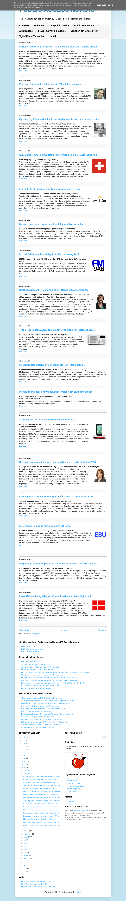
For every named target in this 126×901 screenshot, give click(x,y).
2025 (24, 740)
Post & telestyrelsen (73, 791)
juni (25, 843)
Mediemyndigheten (73, 789)
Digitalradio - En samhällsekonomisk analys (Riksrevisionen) (42, 675)
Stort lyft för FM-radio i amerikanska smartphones (47, 419)
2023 (24, 746)
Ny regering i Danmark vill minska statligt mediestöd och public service (59, 119)
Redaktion (70, 801)
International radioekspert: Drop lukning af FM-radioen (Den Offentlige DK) (47, 714)
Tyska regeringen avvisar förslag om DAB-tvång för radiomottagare (57, 330)
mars (26, 852)
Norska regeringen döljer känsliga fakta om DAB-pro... (42, 791)
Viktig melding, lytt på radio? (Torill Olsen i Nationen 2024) (41, 698)
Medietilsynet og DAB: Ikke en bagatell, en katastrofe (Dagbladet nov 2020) (47, 701)
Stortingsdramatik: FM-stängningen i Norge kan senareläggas (53, 290)
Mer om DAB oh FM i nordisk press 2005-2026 (37, 727)
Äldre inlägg (102, 630)
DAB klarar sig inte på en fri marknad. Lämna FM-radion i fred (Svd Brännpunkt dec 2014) (52, 683)
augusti (26, 837)
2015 (24, 862)
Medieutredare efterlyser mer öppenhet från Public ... (41, 804)
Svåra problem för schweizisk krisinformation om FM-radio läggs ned (58, 155)
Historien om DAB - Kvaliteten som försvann (36, 688)
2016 (24, 768)
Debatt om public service (29, 661)
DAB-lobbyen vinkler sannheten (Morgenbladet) (37, 717)
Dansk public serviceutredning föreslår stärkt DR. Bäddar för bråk (56, 496)
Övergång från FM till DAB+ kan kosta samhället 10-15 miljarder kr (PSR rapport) (49, 680)
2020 (24, 756)
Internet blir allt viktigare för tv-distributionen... (39, 788)
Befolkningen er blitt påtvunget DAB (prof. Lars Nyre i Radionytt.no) (44, 722)
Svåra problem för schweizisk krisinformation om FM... (42, 785)
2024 (24, 743)
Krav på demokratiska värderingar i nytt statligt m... (41, 813)
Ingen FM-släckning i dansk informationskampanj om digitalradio (55, 596)
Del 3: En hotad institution (30, 652)
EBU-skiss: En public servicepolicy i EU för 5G (45, 526)
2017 (24, 765)
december (27, 770)
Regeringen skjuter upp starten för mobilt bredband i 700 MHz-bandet (58, 563)
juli (25, 840)
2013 (24, 868)
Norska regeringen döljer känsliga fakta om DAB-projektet (51, 224)
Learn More (101, 5)
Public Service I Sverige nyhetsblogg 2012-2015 (38, 886)
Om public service (59, 25)
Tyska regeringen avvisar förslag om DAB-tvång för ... (42, 801)
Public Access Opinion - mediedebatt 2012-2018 (38, 881)
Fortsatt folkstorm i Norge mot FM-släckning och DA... (42, 776)
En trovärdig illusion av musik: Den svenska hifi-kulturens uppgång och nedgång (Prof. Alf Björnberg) (56, 672)
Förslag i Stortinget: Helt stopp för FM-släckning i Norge (50, 84)
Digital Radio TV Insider (31, 36)
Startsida (64, 630)
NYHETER (24, 25)
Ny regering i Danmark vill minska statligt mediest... (41, 782)
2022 (24, 749)
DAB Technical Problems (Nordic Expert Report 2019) (40, 685)
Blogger (78, 892)
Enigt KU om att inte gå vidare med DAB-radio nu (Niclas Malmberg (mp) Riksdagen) (50, 677)
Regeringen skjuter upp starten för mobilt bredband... (41, 822)
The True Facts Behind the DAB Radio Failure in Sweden (41, 725)
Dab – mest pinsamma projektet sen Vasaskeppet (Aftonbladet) (43, 709)
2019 (24, 759)
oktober (26, 831)
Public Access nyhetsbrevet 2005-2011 (34, 884)
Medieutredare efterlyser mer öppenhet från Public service (52, 365)
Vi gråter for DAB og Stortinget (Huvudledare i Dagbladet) (41, 719)
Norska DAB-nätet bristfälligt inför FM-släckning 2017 (49, 254)
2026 (24, 737)
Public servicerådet (81, 811)
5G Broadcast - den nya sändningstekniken (36, 664)
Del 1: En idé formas (28, 646)
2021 (24, 752)
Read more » (23, 70)
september (28, 834)
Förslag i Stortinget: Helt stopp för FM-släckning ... (40, 779)
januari (26, 858)
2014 (24, 865)
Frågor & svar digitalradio (52, 31)
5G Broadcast (26, 31)
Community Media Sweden (76, 786)
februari (26, 855)
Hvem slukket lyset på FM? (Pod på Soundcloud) (38, 711)
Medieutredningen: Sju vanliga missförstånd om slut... (42, 807)
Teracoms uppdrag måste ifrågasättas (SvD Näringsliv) (40, 667)
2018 (24, 762)
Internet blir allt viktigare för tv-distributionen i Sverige (49, 189)
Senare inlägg (25, 630)
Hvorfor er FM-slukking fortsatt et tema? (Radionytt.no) (40, 706)
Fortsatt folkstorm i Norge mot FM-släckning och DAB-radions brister (58, 46)
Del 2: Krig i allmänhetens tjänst (32, 649)
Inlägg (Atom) (36, 634)
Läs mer (22, 446)
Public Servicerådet (84, 25)
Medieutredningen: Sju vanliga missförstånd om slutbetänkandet (55, 391)
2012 (24, 871)
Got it (110, 5)
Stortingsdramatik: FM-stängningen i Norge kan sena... (42, 797)
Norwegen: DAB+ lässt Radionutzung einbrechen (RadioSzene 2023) (45, 703)
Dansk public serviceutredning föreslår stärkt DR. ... (41, 816)
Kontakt (53, 36)
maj (25, 846)
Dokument (39, 25)
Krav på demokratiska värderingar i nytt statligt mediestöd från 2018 (57, 462)
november (27, 773)
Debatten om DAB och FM (84, 31)
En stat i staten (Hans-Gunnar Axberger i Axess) (38, 669)
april (25, 849)
